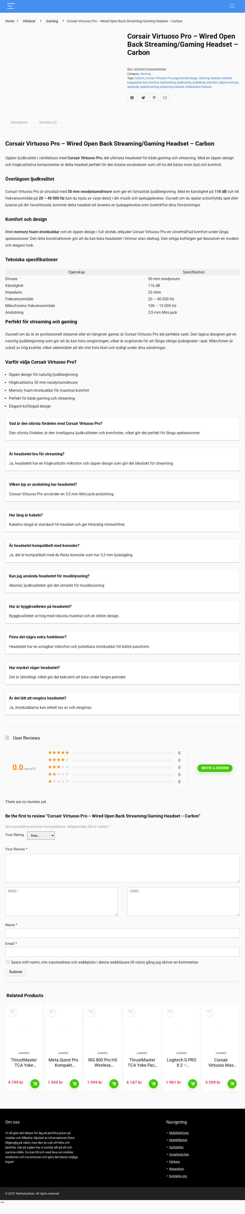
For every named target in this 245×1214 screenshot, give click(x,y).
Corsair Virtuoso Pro (159, 78)
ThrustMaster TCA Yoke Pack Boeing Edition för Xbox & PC (142, 1077)
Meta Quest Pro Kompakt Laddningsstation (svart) (63, 1077)
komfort (154, 82)
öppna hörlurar (228, 82)
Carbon (140, 78)
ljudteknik (199, 82)
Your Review (16, 849)
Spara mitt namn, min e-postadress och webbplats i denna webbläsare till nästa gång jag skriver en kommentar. (105, 962)
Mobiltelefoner (179, 1142)
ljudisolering (168, 82)
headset (227, 78)
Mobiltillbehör (178, 1149)
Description (19, 122)
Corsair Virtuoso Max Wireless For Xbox (221, 1077)
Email (11, 944)
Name (11, 925)
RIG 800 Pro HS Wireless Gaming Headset (102, 1077)
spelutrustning (149, 87)
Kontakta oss (178, 1185)
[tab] (19, 122)
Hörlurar (29, 21)
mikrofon (212, 82)
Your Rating (14, 835)
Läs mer (35, 1093)
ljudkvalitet (184, 82)
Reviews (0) (48, 122)
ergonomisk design (185, 78)
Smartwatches (179, 1164)
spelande (133, 87)
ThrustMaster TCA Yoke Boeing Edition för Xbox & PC (23, 1077)
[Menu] (11, 6)
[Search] (232, 6)
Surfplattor (176, 1157)
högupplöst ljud (137, 82)
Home (9, 21)
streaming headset (172, 87)
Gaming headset (209, 78)
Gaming (52, 21)
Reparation (176, 1178)
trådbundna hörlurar (198, 87)
